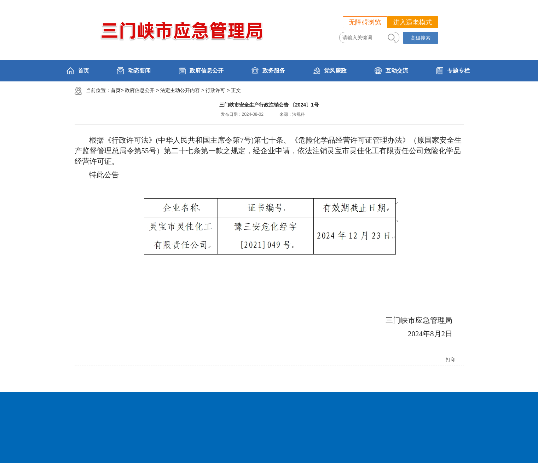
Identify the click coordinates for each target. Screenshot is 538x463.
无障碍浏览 (365, 22)
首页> (117, 90)
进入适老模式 (412, 22)
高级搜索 (420, 38)
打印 (451, 359)
